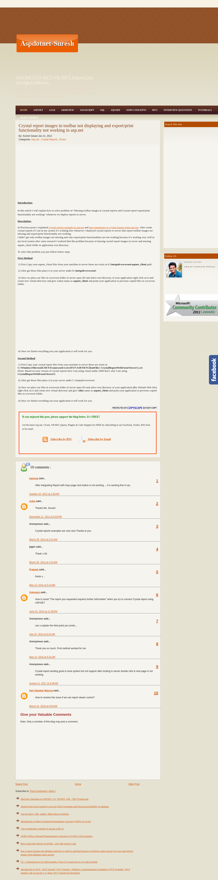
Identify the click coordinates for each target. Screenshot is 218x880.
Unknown (35, 592)
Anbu (32, 501)
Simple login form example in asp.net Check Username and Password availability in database (65, 806)
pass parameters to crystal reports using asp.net (113, 227)
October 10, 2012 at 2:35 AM (44, 494)
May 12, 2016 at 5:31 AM (42, 657)
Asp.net (35, 139)
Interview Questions (178, 110)
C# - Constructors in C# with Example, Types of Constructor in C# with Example (59, 862)
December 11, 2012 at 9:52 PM (45, 516)
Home (24, 110)
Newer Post (22, 784)
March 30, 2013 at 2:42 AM (43, 562)
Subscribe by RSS (57, 439)
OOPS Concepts (136, 110)
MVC (155, 110)
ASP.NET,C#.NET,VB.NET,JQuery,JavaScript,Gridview (54, 80)
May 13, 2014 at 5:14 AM (42, 585)
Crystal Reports (49, 139)
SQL (102, 110)
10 (156, 693)
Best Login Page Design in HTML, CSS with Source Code (48, 843)
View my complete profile (199, 267)
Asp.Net (38, 110)
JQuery (115, 110)
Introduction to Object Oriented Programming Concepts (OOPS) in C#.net (56, 821)
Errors (62, 139)
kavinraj (34, 478)
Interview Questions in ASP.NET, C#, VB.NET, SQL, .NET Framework (55, 799)
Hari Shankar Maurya (41, 690)
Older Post (134, 784)
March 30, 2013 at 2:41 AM (43, 539)
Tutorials (205, 110)
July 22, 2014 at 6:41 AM (42, 634)
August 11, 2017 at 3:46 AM (43, 683)
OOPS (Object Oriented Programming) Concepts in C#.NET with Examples (57, 836)
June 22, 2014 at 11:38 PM (43, 611)
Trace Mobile (29, 117)
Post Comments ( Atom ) (43, 791)
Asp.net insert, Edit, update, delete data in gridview (45, 814)
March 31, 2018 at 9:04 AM (43, 706)
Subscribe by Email (95, 439)
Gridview (67, 110)
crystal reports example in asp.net (66, 227)
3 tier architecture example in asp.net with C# (42, 828)
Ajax (52, 110)
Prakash (34, 569)
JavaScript (87, 110)
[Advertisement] (145, 43)
